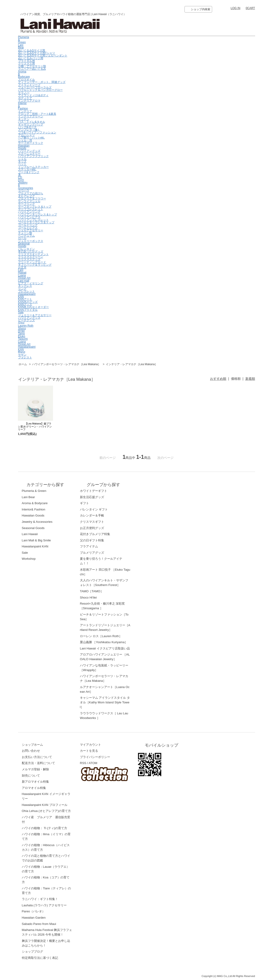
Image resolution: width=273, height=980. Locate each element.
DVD (21, 180)
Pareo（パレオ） (33, 911)
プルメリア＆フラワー (32, 198)
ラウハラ (23, 190)
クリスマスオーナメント (33, 254)
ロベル (22, 238)
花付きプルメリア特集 (95, 534)
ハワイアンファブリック (33, 156)
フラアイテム (89, 546)
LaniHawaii (22, 271)
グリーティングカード (32, 262)
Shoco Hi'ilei (88, 597)
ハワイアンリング (29, 211)
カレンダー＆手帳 (92, 515)
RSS (83, 763)
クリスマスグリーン (30, 256)
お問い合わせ (31, 750)
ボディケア (25, 98)
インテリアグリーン (30, 116)
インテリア (25, 111)
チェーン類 (25, 233)
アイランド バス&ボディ (33, 95)
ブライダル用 (26, 61)
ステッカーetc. (27, 169)
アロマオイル (26, 79)
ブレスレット (26, 291)
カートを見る (89, 750)
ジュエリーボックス (30, 241)
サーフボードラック (30, 143)
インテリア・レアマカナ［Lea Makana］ (132, 364)
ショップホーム (32, 744)
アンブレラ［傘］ (29, 129)
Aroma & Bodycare (35, 503)
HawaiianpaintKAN (27, 348)
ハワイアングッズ (29, 150)
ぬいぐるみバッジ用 (30, 58)
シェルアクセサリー (30, 230)
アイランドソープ (29, 84)
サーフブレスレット (30, 209)
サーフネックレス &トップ (34, 206)
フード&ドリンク (28, 172)
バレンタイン (26, 249)
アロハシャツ (26, 135)
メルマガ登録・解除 (35, 769)
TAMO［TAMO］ (91, 591)
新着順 (250, 379)
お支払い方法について (37, 757)
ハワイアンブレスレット (33, 220)
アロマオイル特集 (34, 788)
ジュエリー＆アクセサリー (35, 315)
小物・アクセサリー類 (32, 66)
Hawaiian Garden (34, 917)
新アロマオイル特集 (35, 781)
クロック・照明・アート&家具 (37, 114)
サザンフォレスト (25, 356)
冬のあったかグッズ (30, 251)
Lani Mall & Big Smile (36, 540)
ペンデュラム (26, 235)
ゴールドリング (28, 225)
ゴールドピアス (28, 227)
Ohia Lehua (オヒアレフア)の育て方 (46, 811)
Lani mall (23, 280)
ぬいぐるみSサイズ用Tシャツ (36, 53)
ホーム (23, 364)
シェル (22, 159)
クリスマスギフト (92, 521)
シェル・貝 (25, 140)
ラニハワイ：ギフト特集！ (40, 899)
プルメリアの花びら (30, 193)
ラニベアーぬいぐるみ (32, 68)
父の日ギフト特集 (92, 540)
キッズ (22, 161)
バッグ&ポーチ (27, 127)
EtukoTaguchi (23, 338)
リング (22, 288)
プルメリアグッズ (92, 552)
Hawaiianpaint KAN (27, 295)
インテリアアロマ (29, 100)
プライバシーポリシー (95, 757)
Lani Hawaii (30, 534)
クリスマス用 (26, 63)
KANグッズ (25, 304)
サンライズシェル (29, 201)
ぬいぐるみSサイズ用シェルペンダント (42, 55)
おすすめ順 (218, 379)
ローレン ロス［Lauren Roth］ (101, 636)
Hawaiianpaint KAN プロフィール (44, 805)
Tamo (21, 333)
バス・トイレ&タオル (31, 121)
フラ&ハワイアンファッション (37, 132)
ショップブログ (32, 951)
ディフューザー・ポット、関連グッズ (42, 82)
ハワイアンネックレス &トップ (37, 214)
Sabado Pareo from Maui (39, 924)
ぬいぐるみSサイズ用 (31, 50)
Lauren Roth (25, 325)
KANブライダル (28, 309)
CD (20, 177)
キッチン (23, 119)
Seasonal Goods (24, 245)
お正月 (22, 267)
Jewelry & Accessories (37, 521)
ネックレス (25, 286)
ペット (22, 164)
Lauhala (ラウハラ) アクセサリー (44, 905)
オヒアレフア (26, 196)
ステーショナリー (29, 153)
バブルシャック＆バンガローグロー (40, 90)
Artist (21, 323)
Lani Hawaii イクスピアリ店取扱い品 (105, 648)
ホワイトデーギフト (93, 491)
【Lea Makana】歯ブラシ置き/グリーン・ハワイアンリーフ (35, 426)
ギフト (84, 503)
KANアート (25, 299)
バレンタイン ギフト (94, 509)
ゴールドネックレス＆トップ (36, 222)
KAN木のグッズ (28, 302)
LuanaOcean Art (24, 277)
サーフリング (26, 203)
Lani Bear (21, 46)
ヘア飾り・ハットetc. (31, 137)
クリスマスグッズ (29, 259)
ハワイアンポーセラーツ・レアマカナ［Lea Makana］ (66, 364)
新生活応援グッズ (92, 497)
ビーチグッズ (26, 320)
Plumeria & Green (34, 491)
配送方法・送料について (38, 763)
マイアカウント (90, 744)
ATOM (93, 763)
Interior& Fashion (33, 509)
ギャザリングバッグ (30, 124)
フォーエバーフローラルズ (35, 87)
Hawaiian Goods (24, 147)
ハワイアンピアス (29, 217)
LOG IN (235, 8)
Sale (21, 312)
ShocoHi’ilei (22, 330)
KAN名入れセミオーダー (33, 307)
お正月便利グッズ (92, 528)
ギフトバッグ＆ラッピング (35, 264)
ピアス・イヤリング (30, 283)
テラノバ (23, 92)
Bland (21, 352)
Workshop (29, 558)
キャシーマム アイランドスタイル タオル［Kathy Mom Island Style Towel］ (105, 702)
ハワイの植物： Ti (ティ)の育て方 (44, 828)
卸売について (31, 775)
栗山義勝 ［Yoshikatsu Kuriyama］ (104, 642)
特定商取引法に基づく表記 (40, 958)
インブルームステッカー (33, 167)
